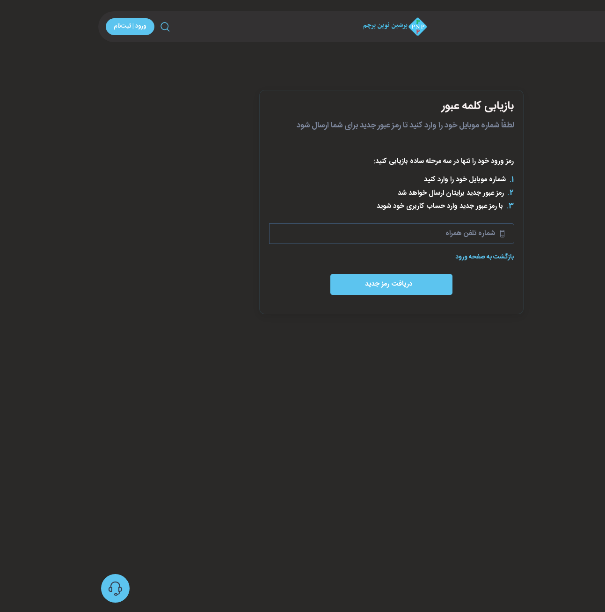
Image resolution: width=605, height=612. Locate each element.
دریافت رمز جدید (298, 284)
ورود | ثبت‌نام (39, 26)
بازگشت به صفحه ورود (393, 257)
